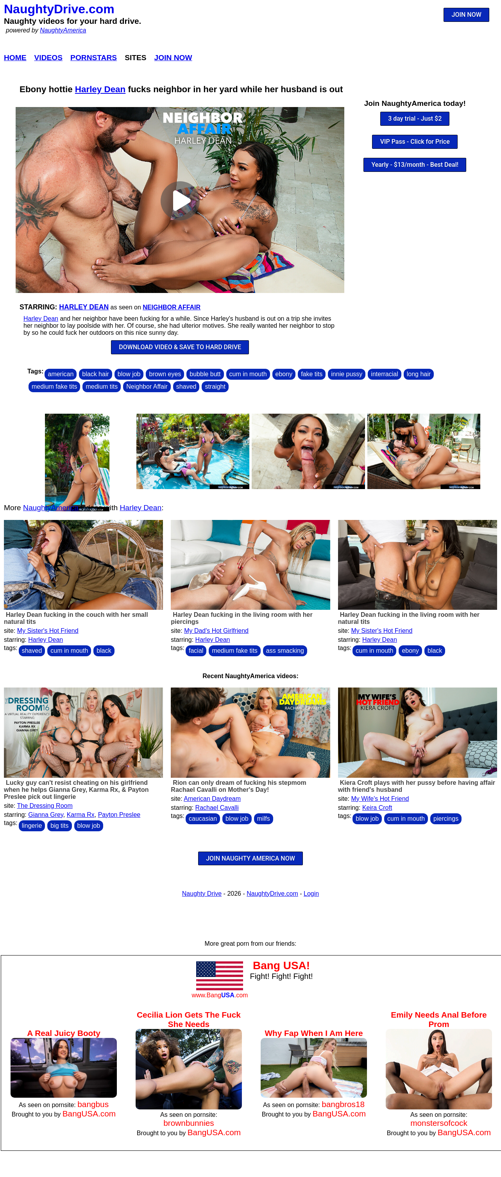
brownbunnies (188, 1122)
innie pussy (346, 374)
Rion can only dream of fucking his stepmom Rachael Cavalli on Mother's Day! (238, 786)
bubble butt (205, 374)
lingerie (32, 825)
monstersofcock (438, 1122)
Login (311, 893)
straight (215, 386)
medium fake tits (54, 386)
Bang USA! (281, 965)
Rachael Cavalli (217, 807)
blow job (129, 374)
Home (15, 58)
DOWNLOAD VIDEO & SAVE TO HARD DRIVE (180, 347)
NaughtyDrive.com (59, 9)
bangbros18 (343, 1104)
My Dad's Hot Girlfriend (216, 630)
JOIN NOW (466, 14)
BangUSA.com (89, 1113)
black (104, 650)
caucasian (203, 818)
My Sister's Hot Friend (48, 630)
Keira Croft (377, 807)
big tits (59, 825)
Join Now (173, 58)
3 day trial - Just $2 (415, 118)
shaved (186, 386)
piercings (445, 818)
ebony (284, 374)
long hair (419, 374)
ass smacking (285, 650)
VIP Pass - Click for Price (415, 141)
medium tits (102, 386)
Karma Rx (81, 814)
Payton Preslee (119, 814)
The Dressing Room (45, 805)
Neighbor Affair (171, 307)
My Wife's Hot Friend (380, 798)
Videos (48, 58)
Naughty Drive (202, 893)
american (60, 374)
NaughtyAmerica (63, 30)
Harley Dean (100, 89)
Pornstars (93, 58)
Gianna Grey (45, 814)
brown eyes (165, 374)
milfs (263, 818)
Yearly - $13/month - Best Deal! (414, 164)
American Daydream (212, 798)
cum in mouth (248, 374)
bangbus (93, 1104)
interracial (384, 374)
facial (196, 650)
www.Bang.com (219, 995)
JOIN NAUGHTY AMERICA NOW (250, 858)
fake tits (311, 374)
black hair (95, 374)
